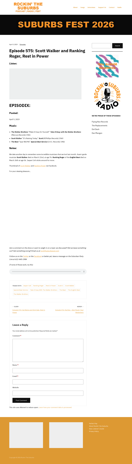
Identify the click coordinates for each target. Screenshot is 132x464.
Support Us (102, 7)
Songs (82, 7)
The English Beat (74, 290)
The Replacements (99, 125)
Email (15, 376)
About (75, 7)
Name (15, 365)
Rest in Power (51, 286)
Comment (16, 336)
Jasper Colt (27, 286)
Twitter (25, 256)
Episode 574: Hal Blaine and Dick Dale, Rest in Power (28, 311)
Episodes (23, 44)
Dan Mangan (97, 133)
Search (117, 46)
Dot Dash (95, 129)
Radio (119, 7)
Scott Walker (25, 166)
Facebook (38, 256)
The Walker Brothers (21, 294)
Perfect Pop (93, 423)
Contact (112, 7)
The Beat (62, 290)
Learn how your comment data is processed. (55, 407)
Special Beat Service (21, 290)
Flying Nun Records (100, 122)
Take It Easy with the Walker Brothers (43, 290)
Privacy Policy (94, 431)
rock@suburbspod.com (49, 251)
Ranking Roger (40, 166)
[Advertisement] (26, 435)
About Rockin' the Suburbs (98, 426)
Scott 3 (60, 286)
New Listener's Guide (96, 429)
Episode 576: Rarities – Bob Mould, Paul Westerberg (69, 311)
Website (15, 387)
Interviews (91, 7)
